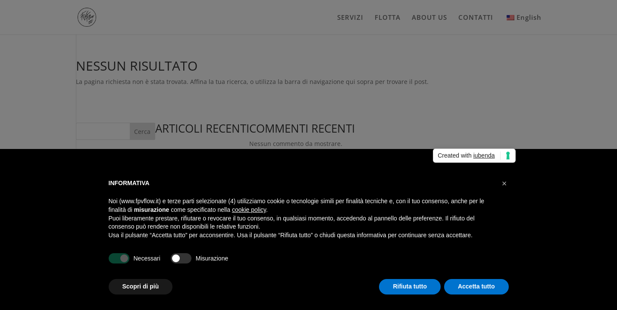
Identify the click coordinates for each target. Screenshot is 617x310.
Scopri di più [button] (140, 286)
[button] (504, 183)
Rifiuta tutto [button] (410, 286)
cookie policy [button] (249, 209)
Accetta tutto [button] (476, 286)
